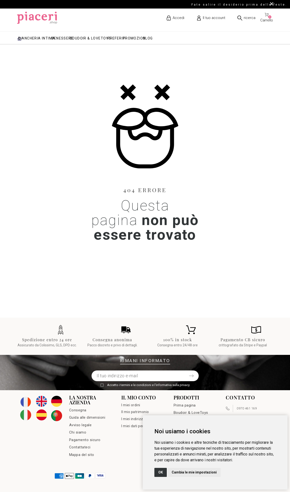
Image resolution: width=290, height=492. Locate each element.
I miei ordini (130, 405)
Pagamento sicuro (85, 440)
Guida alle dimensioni (87, 417)
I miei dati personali (137, 426)
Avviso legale (80, 425)
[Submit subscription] (191, 375)
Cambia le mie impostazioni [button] (194, 472)
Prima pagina (185, 405)
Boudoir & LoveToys (191, 412)
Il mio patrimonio (135, 412)
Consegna (77, 410)
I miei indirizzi (132, 419)
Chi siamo (77, 432)
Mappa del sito (81, 455)
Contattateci (80, 447)
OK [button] (160, 472)
